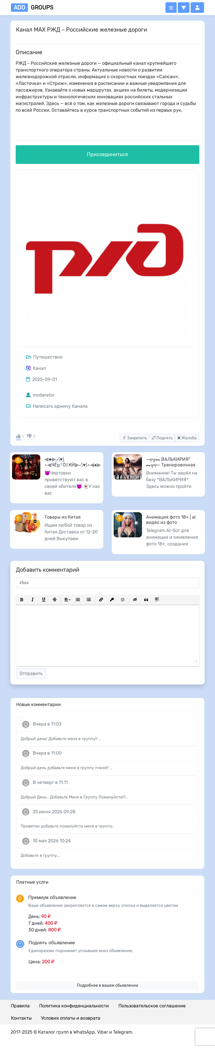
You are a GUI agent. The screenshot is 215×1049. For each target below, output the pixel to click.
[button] (184, 7)
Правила (20, 1006)
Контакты (21, 1018)
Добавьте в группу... (40, 855)
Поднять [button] (162, 438)
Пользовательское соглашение (152, 1006)
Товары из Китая (63, 517)
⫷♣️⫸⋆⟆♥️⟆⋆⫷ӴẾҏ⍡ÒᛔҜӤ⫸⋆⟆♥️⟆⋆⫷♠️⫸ (73, 462)
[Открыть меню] (171, 7)
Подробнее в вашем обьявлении (107, 985)
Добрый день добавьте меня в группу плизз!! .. (66, 768)
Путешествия (44, 357)
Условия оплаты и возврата (70, 1018)
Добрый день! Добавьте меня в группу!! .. (61, 738)
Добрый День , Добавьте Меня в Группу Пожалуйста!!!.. (74, 797)
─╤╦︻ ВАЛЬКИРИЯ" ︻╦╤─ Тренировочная (170, 462)
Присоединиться (107, 154)
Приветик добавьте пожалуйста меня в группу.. (67, 826)
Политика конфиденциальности (74, 1006)
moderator (40, 395)
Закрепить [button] (134, 438)
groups (32, 7)
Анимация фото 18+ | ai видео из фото (171, 519)
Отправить (31, 673)
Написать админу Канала (57, 406)
